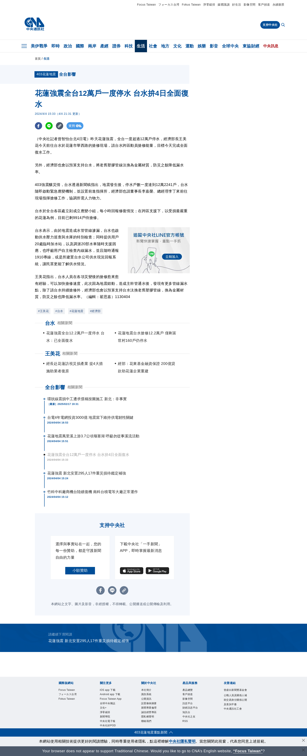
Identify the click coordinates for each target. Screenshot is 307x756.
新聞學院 (105, 716)
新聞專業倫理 (149, 707)
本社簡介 (146, 690)
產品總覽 (188, 690)
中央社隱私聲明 (182, 741)
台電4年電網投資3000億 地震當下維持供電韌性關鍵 (90, 417)
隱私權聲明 (147, 716)
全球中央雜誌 (107, 703)
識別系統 (146, 694)
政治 (68, 46)
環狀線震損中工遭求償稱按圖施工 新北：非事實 (87, 399)
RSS (185, 721)
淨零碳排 (209, 4)
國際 (80, 46)
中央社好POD (108, 725)
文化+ (103, 707)
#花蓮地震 (76, 311)
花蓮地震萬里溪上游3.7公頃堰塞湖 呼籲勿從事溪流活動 (93, 436)
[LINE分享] (49, 125)
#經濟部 (95, 311)
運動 (189, 46)
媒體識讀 (224, 4)
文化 (177, 46)
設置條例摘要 (149, 703)
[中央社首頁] (34, 24)
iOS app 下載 (108, 690)
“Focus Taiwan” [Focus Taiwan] (248, 751)
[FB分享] (38, 125)
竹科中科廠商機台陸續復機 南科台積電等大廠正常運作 (92, 492)
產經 (104, 46)
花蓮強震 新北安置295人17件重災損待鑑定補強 (86, 473)
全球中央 (230, 46)
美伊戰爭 (39, 46)
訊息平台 (188, 703)
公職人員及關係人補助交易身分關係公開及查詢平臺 (235, 700)
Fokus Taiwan (191, 4)
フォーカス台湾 (168, 4)
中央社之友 (189, 716)
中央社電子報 (107, 721)
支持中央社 (270, 24)
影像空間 (250, 4)
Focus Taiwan (146, 4)
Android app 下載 (110, 694)
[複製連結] (59, 125)
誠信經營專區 (149, 712)
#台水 (59, 311)
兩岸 (92, 46)
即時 (55, 46)
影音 (214, 46)
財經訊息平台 (190, 707)
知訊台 (186, 712)
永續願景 (278, 4)
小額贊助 (80, 570)
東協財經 (251, 46)
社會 (153, 46)
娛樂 (202, 46)
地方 (165, 46)
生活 (141, 46)
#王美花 (43, 311)
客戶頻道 (264, 4)
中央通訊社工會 (233, 708)
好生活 (236, 4)
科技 (128, 46)
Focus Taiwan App (111, 698)
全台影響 (55, 387)
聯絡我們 (146, 721)
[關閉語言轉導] (303, 750)
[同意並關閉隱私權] (303, 741)
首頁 (38, 58)
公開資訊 (146, 698)
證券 (116, 46)
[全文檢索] (283, 25)
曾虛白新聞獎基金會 (235, 690)
